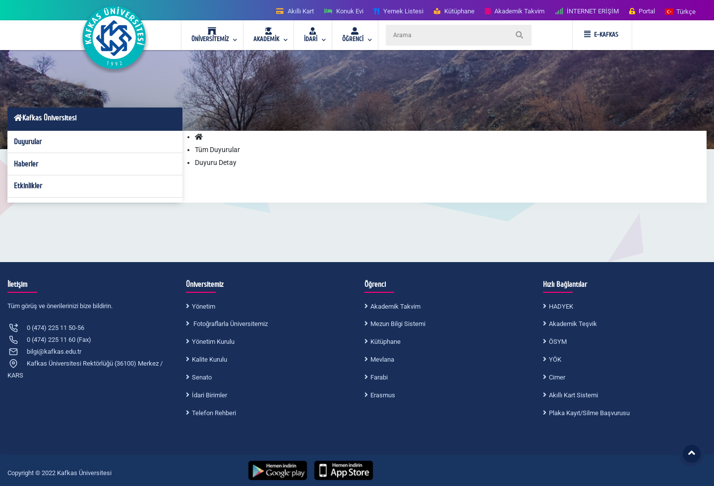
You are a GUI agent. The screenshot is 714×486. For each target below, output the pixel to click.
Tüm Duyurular (217, 150)
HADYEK (561, 306)
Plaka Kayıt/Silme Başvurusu (589, 413)
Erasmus (382, 395)
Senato (202, 377)
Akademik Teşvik (573, 323)
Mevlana (382, 359)
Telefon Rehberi (214, 413)
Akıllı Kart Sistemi (573, 395)
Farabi (379, 377)
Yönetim (203, 306)
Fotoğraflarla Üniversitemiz (230, 323)
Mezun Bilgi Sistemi (397, 323)
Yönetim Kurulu (213, 341)
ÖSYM (558, 341)
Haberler (26, 164)
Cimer (557, 377)
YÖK (555, 359)
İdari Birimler (209, 395)
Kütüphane (385, 341)
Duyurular (28, 141)
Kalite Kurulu (209, 359)
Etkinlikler (28, 185)
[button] (681, 11)
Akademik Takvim (395, 306)
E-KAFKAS (601, 34)
